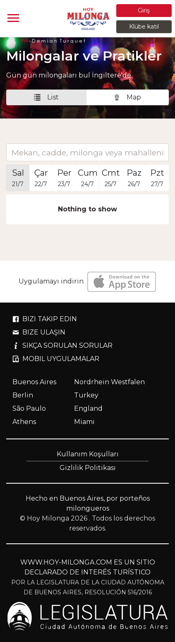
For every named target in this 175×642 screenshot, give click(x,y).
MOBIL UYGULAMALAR (55, 359)
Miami (84, 422)
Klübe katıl (144, 26)
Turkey (86, 395)
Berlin (22, 395)
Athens (24, 422)
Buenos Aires (34, 382)
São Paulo (29, 408)
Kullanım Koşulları (88, 454)
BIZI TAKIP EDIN (44, 319)
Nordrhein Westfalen (109, 382)
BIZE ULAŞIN (38, 332)
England (88, 408)
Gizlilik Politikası (88, 468)
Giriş (144, 10)
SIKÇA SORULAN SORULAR (62, 345)
